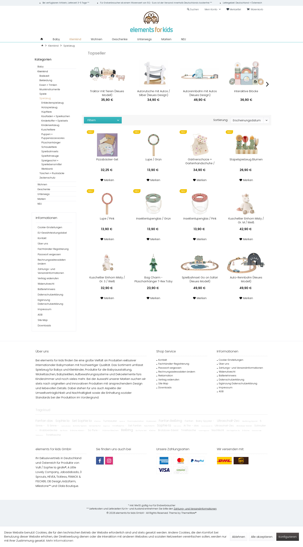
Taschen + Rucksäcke (51, 173)
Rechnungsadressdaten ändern (52, 261)
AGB (40, 314)
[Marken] (166, 39)
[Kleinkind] (75, 39)
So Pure (64, 430)
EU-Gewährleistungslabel (52, 232)
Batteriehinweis (46, 289)
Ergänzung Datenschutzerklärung (50, 301)
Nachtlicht (149, 425)
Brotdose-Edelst (244, 425)
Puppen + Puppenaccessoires (53, 136)
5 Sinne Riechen (110, 430)
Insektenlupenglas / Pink (199, 218)
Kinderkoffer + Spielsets (54, 120)
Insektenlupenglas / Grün (153, 218)
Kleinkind (42, 71)
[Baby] (56, 39)
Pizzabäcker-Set (107, 159)
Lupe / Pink (107, 218)
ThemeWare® (189, 513)
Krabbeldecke (49, 430)
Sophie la (62, 421)
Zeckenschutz (47, 177)
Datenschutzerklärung (50, 294)
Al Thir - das (191, 425)
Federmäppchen (204, 430)
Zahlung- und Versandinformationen (195, 508)
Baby (40, 66)
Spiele (43, 93)
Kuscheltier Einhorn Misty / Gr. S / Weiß (107, 279)
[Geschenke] (119, 39)
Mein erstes (178, 426)
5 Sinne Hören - (78, 430)
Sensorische (95, 425)
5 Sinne (246, 430)
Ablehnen (238, 537)
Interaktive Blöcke (246, 91)
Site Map (43, 320)
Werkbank (47, 168)
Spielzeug (45, 98)
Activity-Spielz (80, 425)
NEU (39, 203)
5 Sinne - (53, 425)
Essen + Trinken (48, 85)
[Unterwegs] (144, 39)
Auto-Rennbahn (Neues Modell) (246, 279)
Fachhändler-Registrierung (53, 249)
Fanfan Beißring (171, 421)
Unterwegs (43, 194)
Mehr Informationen (59, 541)
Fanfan (189, 421)
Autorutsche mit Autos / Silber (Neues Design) (153, 93)
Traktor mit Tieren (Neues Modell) (107, 93)
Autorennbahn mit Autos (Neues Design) (200, 93)
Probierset (151, 421)
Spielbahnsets (49, 151)
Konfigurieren (288, 537)
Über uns (43, 243)
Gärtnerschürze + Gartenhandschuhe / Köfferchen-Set (199, 161)
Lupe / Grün (154, 159)
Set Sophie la (82, 421)
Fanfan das (45, 421)
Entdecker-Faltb (256, 430)
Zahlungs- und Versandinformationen (51, 271)
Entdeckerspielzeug (52, 102)
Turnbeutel (110, 421)
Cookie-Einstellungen (50, 227)
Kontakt (42, 238)
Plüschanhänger (50, 142)
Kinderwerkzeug (50, 125)
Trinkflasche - (119, 425)
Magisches (106, 426)
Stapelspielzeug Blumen (246, 159)
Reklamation (165, 375)
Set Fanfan (135, 425)
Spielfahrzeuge (50, 155)
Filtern (92, 120)
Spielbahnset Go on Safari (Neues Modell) (200, 279)
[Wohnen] (96, 39)
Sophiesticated (66, 426)
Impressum (44, 309)
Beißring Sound (250, 421)
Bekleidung (45, 80)
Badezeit (44, 75)
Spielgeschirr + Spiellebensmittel (51, 162)
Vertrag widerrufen (48, 278)
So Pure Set (141, 430)
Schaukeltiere (49, 147)
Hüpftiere (46, 111)
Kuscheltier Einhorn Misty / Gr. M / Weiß (246, 220)
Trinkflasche (189, 430)
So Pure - (94, 430)
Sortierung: (220, 120)
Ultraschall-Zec (228, 421)
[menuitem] (255, 9)
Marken (41, 199)
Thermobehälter (135, 421)
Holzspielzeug (49, 107)
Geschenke (43, 189)
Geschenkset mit (207, 426)
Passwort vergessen (49, 254)
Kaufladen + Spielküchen (55, 116)
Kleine (97, 421)
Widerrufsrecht (46, 283)
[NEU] (183, 39)
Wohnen (42, 184)
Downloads (44, 325)
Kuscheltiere (48, 129)
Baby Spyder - (205, 421)
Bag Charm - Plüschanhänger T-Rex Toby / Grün (153, 279)
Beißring (127, 430)
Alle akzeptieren (261, 537)
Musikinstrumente (49, 89)
